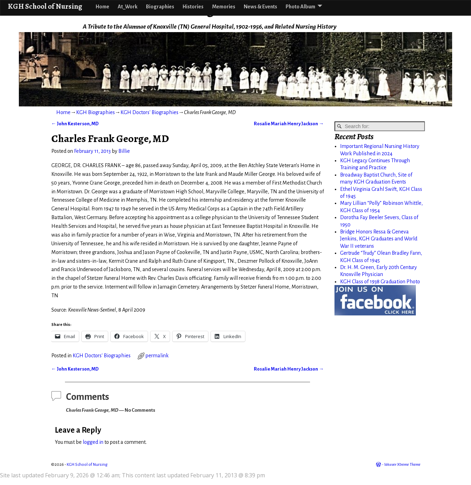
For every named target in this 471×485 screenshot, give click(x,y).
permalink (157, 355)
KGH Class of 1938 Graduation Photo (380, 281)
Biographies (160, 6)
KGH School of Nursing (45, 6)
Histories (193, 6)
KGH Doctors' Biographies (149, 112)
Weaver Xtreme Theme (402, 464)
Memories (223, 6)
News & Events (260, 6)
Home (102, 6)
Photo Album (300, 6)
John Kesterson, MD (74, 123)
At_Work (128, 6)
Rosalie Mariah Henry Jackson (289, 123)
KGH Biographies (95, 112)
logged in (93, 442)
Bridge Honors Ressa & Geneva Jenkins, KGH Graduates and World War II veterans (378, 239)
